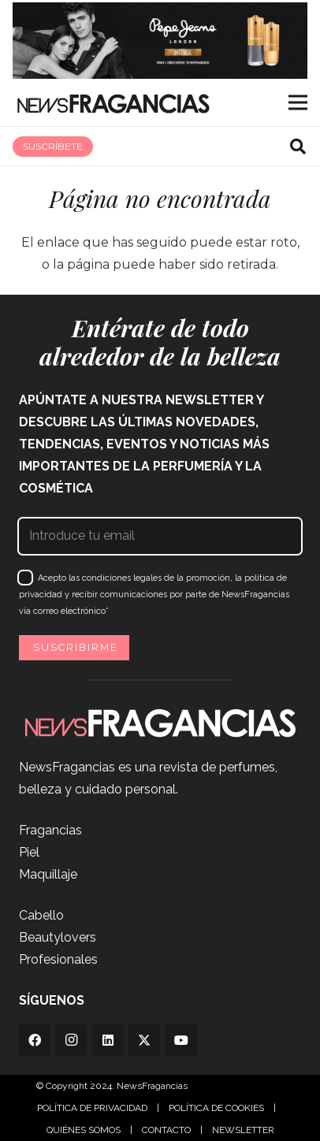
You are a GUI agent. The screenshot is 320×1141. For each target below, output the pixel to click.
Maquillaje (48, 874)
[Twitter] (144, 1040)
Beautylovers (57, 937)
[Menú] (298, 102)
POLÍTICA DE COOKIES (216, 1107)
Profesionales (58, 959)
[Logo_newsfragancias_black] (113, 102)
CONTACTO (166, 1129)
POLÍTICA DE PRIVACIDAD (92, 1107)
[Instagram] (71, 1040)
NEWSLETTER (243, 1129)
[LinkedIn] (108, 1040)
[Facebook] (34, 1040)
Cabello (41, 915)
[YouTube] (181, 1040)
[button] (298, 146)
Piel (29, 852)
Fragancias (50, 830)
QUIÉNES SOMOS (84, 1129)
